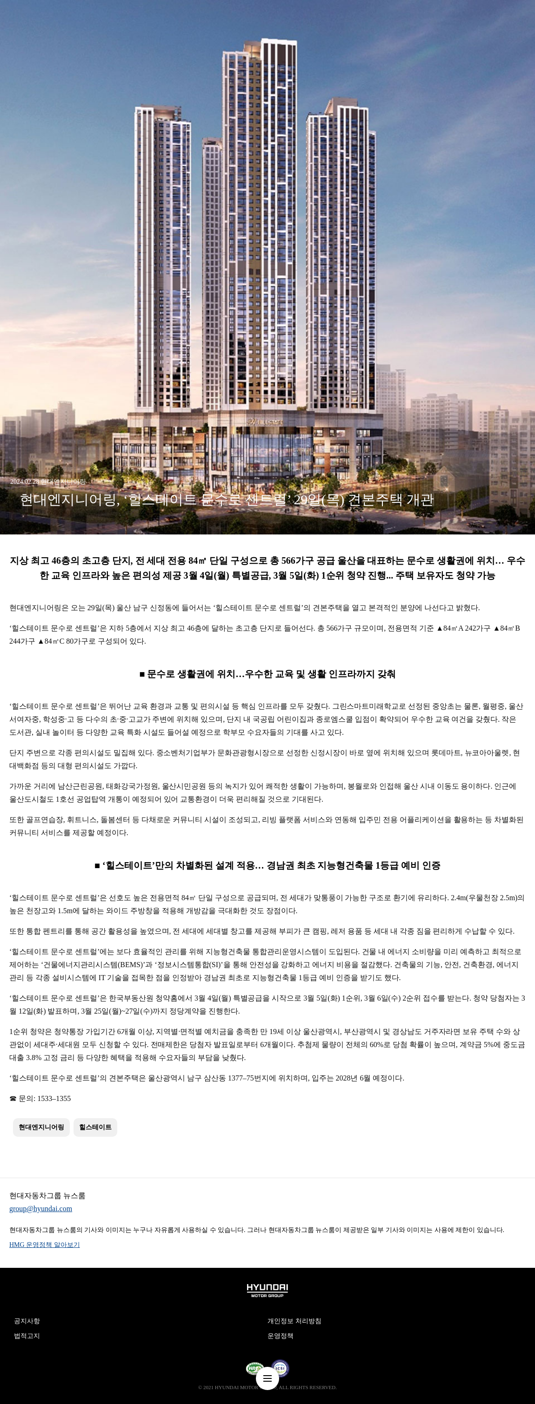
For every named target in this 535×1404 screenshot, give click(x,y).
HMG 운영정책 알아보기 (44, 1244)
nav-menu (267, 1378)
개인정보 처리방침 (294, 1321)
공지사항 (27, 1321)
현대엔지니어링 (41, 1127)
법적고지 (27, 1335)
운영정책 (281, 1335)
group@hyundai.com (40, 1209)
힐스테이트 (95, 1127)
